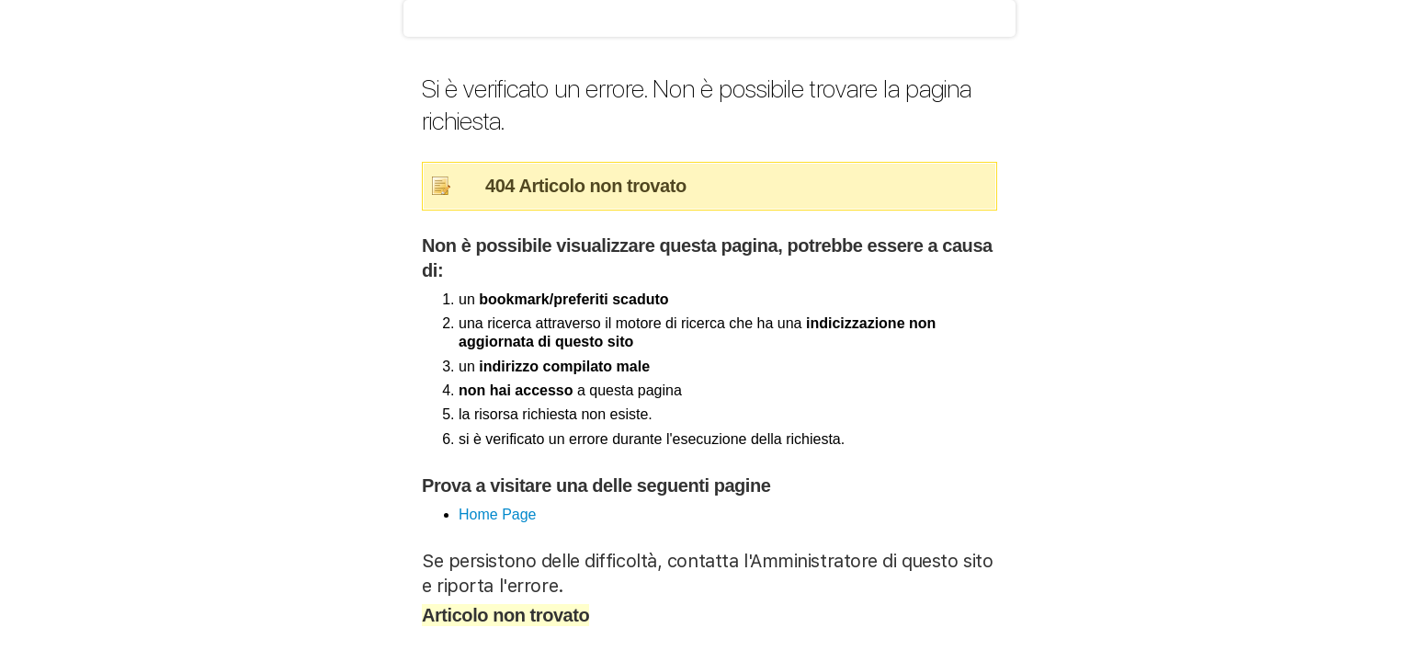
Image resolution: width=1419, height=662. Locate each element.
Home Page (498, 514)
